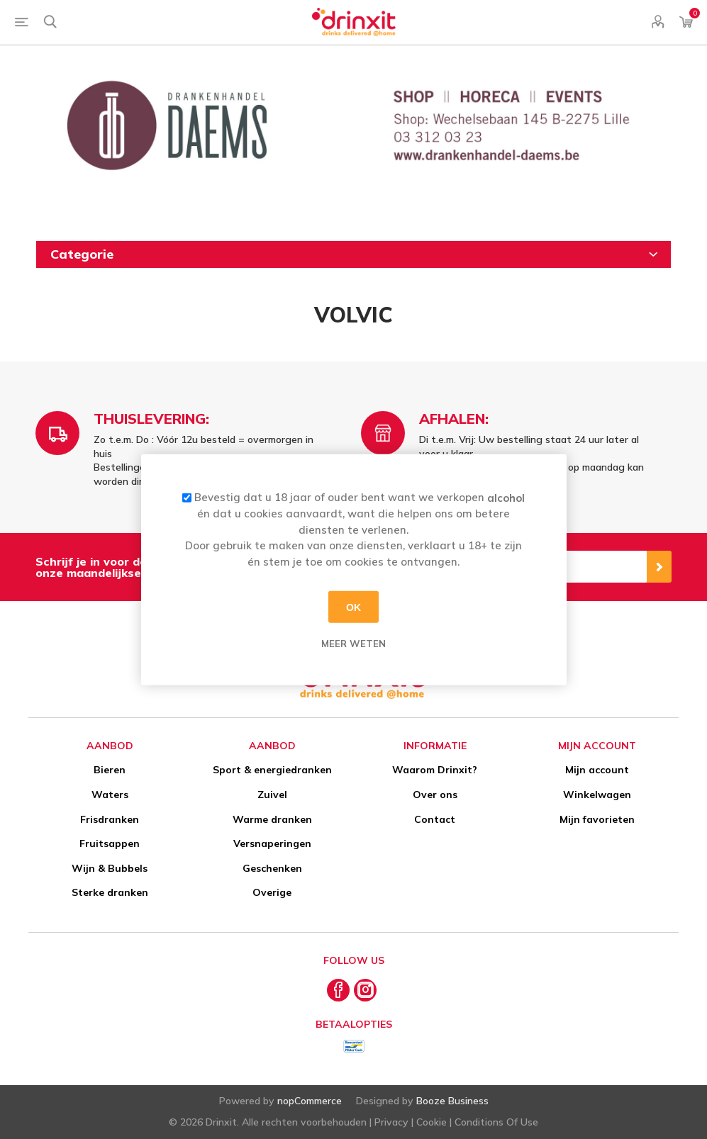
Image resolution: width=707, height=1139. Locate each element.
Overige (271, 892)
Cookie (431, 1122)
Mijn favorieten (597, 819)
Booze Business (452, 1100)
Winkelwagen (597, 794)
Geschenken (272, 868)
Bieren (110, 769)
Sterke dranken (110, 892)
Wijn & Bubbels (109, 868)
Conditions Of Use (496, 1122)
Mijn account (597, 769)
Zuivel (272, 794)
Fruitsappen (109, 843)
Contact (434, 819)
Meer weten (353, 643)
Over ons (435, 794)
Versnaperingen (272, 843)
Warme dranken (272, 819)
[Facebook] (338, 990)
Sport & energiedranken (272, 769)
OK (353, 606)
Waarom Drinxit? (434, 769)
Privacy (391, 1122)
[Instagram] (365, 990)
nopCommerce (309, 1100)
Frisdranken (109, 819)
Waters (109, 794)
